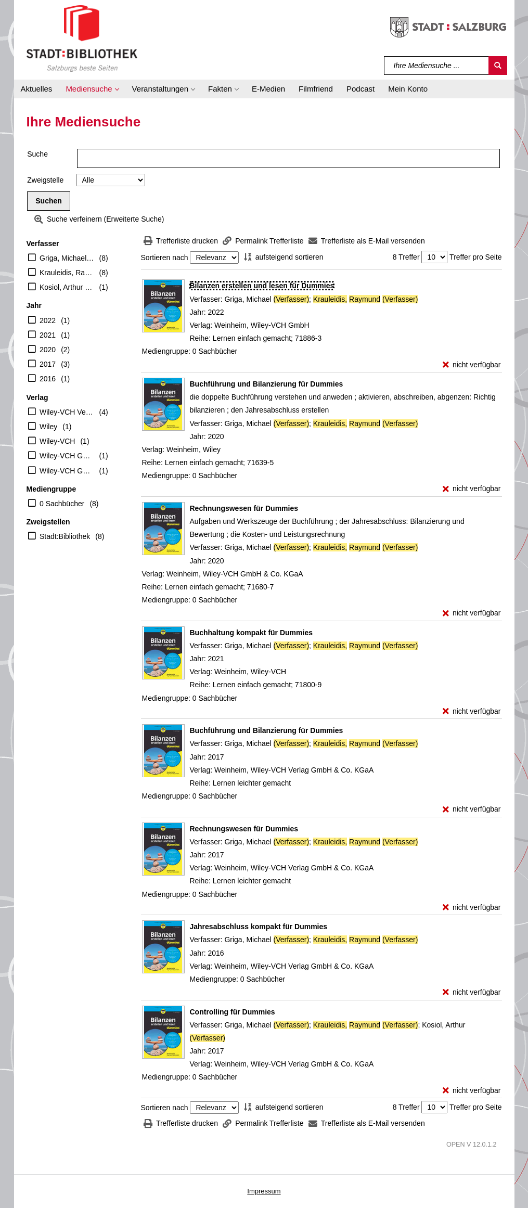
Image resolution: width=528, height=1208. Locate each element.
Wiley (48, 426)
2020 (48, 349)
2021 (48, 335)
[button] (91, 89)
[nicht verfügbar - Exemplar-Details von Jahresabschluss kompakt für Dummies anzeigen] (472, 992)
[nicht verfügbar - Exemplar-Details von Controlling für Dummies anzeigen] (472, 1090)
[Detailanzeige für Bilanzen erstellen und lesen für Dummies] (262, 285)
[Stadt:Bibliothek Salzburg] (82, 38)
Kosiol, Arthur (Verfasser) (67, 287)
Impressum (263, 1191)
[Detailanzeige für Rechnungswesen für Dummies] (244, 508)
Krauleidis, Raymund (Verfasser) (67, 272)
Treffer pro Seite (475, 257)
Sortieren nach (164, 257)
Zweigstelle (45, 180)
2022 (48, 320)
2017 (48, 364)
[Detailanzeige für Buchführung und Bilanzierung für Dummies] (266, 384)
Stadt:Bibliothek (65, 536)
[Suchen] (497, 65)
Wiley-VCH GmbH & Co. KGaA (67, 471)
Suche (37, 154)
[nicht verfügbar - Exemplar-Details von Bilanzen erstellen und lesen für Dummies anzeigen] (472, 364)
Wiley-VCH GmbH (67, 456)
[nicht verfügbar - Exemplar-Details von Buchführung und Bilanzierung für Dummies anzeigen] (472, 488)
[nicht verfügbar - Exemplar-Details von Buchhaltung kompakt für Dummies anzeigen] (472, 711)
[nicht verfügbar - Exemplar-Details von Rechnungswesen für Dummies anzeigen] (472, 613)
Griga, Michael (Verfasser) (67, 258)
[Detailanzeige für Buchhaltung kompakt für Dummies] (251, 632)
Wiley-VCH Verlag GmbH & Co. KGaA (67, 412)
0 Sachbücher (62, 503)
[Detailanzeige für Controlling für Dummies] (232, 1012)
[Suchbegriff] (437, 65)
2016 (48, 379)
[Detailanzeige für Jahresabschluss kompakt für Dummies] (259, 926)
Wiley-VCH (57, 441)
